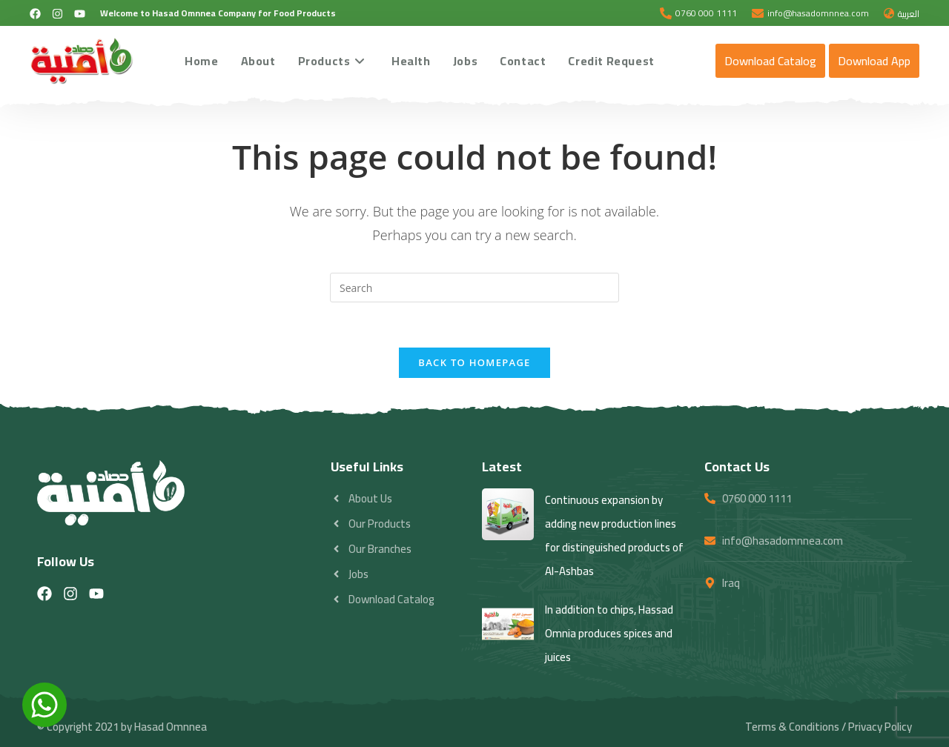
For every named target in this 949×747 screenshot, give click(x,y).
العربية (908, 13)
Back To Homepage (474, 362)
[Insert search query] (474, 287)
